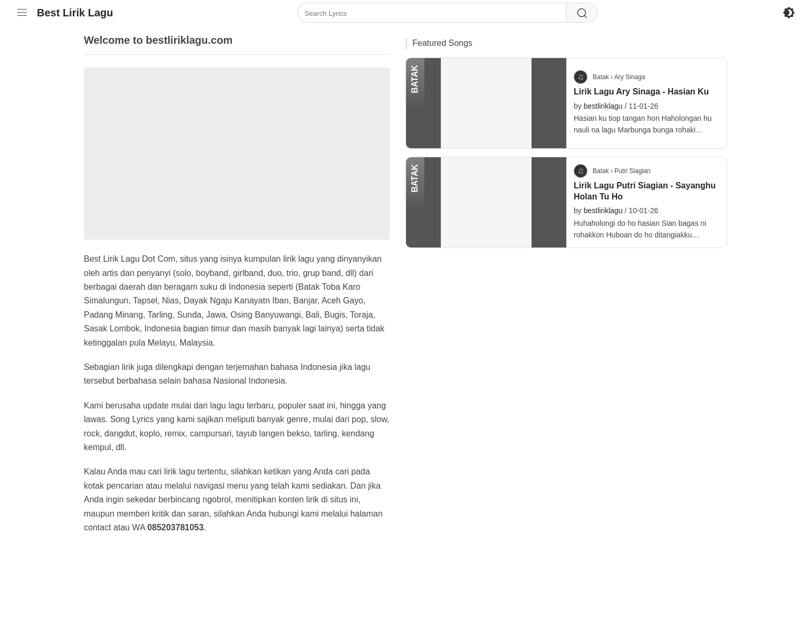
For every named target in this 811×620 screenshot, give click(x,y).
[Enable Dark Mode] (789, 12)
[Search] (581, 13)
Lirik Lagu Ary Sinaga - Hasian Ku (641, 91)
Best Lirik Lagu (75, 12)
